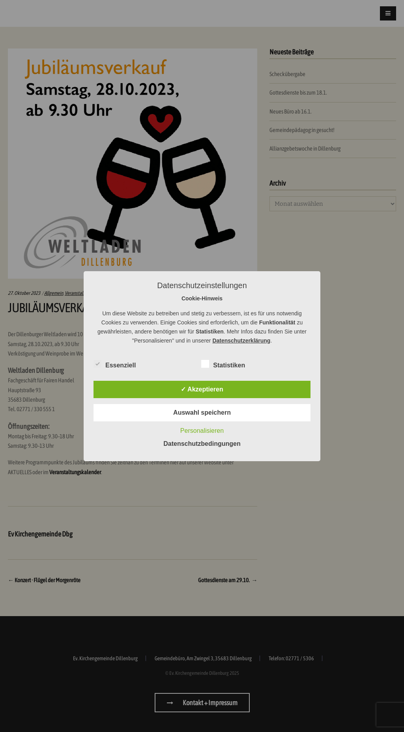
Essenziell (115, 364)
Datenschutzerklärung (241, 340)
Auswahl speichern (202, 412)
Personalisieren (202, 430)
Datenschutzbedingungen (202, 443)
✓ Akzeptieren (202, 389)
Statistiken (223, 364)
